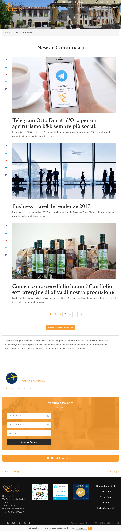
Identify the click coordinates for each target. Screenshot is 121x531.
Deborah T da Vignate (33, 381)
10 (80, 314)
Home (7, 32)
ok (90, 528)
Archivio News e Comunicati (60, 328)
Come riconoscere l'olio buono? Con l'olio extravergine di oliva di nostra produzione (63, 289)
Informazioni (81, 528)
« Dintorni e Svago (11, 471)
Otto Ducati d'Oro (10, 496)
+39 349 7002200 (68, 6)
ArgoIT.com (86, 523)
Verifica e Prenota (29, 442)
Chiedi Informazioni (60, 458)
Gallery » (114, 471)
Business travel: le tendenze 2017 (51, 206)
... (45, 314)
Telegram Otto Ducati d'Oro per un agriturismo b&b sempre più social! (54, 123)
